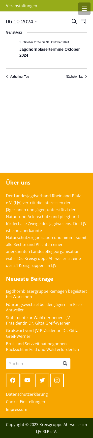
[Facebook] (13, 380)
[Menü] (84, 8)
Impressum (16, 409)
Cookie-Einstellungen (25, 401)
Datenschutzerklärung (27, 394)
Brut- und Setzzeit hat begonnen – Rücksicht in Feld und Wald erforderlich (42, 346)
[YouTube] (27, 380)
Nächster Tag (76, 76)
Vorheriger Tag (17, 76)
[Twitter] (42, 380)
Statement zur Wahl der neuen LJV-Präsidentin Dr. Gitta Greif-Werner (38, 320)
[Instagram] (57, 380)
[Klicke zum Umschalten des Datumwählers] (21, 21)
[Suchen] (38, 363)
